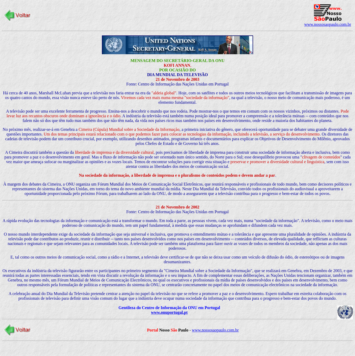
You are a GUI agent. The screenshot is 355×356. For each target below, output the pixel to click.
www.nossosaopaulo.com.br (327, 24)
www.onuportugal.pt (169, 312)
